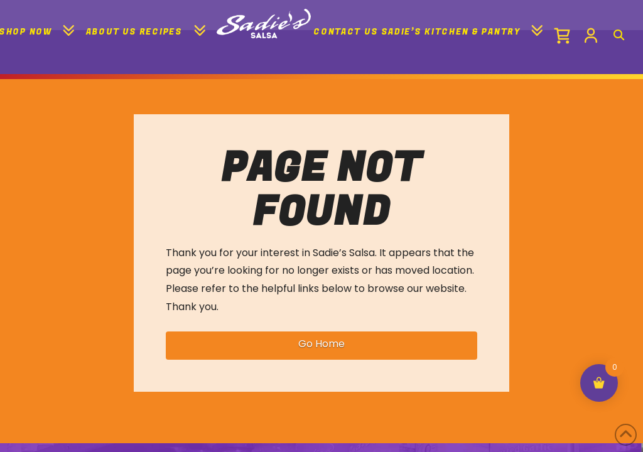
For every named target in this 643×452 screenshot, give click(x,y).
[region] (321, 407)
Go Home (321, 343)
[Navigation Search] (618, 31)
